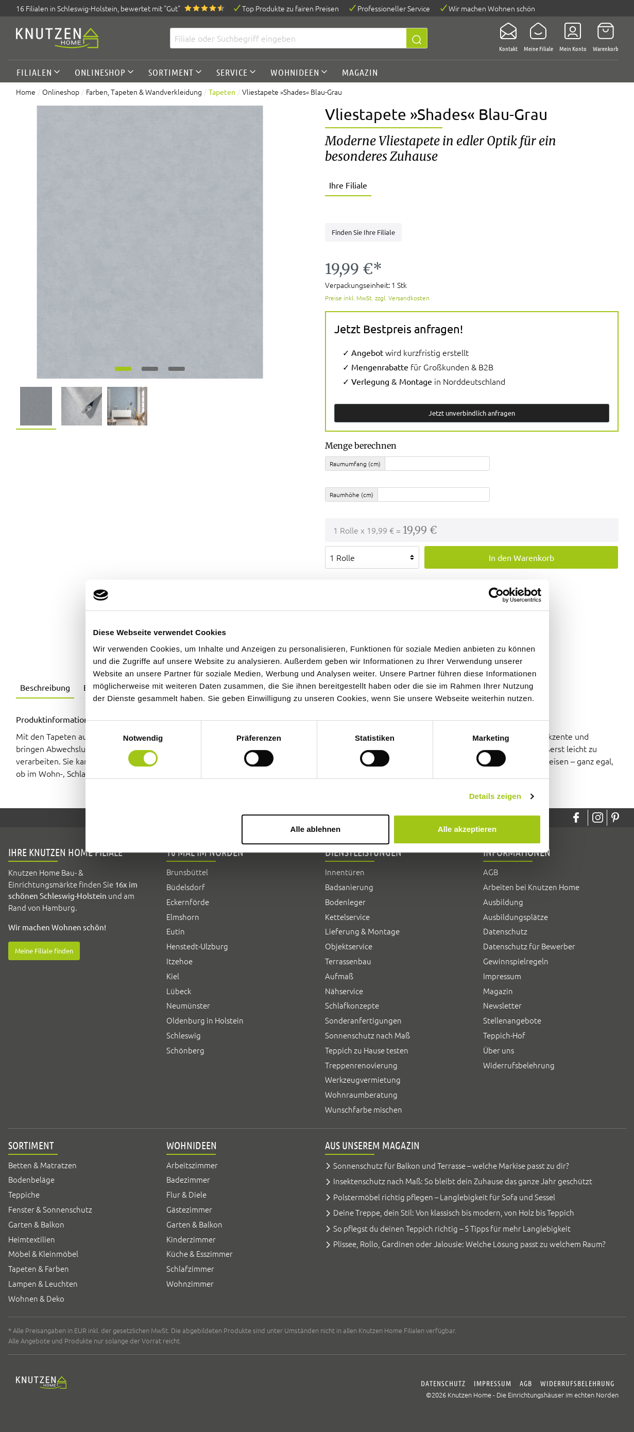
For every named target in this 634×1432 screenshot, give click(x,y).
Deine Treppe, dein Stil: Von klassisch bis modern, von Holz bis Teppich (453, 1212)
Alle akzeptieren (467, 829)
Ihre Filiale (348, 185)
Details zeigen (495, 796)
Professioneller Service (393, 8)
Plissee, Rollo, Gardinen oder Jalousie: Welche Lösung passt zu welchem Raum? (469, 1243)
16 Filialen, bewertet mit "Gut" (98, 8)
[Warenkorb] (603, 38)
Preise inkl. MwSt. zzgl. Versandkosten (377, 298)
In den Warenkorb (521, 557)
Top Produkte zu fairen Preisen (290, 8)
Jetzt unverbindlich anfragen (472, 412)
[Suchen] (416, 38)
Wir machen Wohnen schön (492, 8)
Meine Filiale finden (44, 950)
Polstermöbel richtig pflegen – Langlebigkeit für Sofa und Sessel (444, 1196)
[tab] (45, 688)
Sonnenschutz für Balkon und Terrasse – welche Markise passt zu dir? (451, 1165)
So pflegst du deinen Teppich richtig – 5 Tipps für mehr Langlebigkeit (452, 1228)
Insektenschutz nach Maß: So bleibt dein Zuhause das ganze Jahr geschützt (462, 1180)
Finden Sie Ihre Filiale (363, 232)
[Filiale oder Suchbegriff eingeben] (288, 38)
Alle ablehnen (315, 829)
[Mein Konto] (570, 38)
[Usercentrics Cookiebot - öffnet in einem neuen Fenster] (496, 595)
